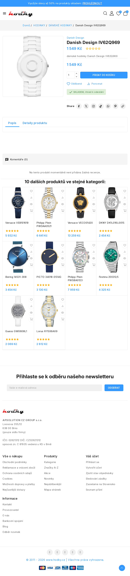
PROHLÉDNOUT (92, 3)
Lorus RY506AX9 (46, 331)
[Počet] (71, 75)
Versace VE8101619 (17, 222)
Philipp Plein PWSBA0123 (75, 278)
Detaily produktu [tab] (35, 123)
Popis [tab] (12, 123)
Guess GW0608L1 (16, 331)
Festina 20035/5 (109, 276)
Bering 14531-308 (15, 276)
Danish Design (75, 37)
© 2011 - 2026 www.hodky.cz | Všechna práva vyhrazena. (65, 562)
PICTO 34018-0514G (48, 276)
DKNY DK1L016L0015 (112, 222)
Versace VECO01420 (80, 222)
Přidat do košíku (103, 75)
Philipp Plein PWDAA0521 (44, 224)
